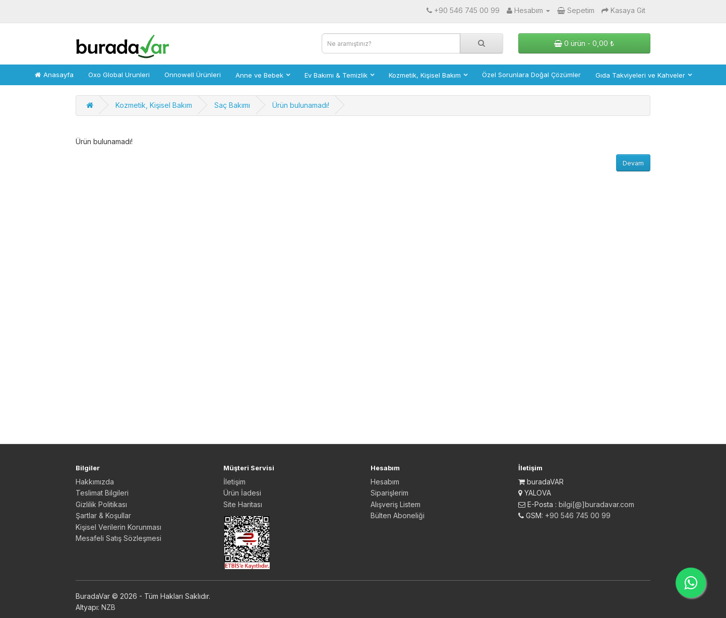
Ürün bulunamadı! (300, 105)
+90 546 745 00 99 (578, 515)
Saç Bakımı (232, 105)
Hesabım (385, 481)
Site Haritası (242, 504)
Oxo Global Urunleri (119, 75)
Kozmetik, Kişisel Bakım (153, 105)
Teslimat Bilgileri (102, 492)
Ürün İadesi (242, 492)
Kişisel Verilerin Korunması (118, 527)
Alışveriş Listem (395, 504)
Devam (633, 163)
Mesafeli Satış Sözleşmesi (118, 538)
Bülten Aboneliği (398, 515)
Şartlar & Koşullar (103, 515)
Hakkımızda (95, 481)
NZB (108, 607)
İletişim (234, 481)
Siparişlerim (389, 492)
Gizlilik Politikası (101, 504)
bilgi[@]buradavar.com (596, 504)
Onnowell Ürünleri (192, 75)
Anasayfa (54, 75)
